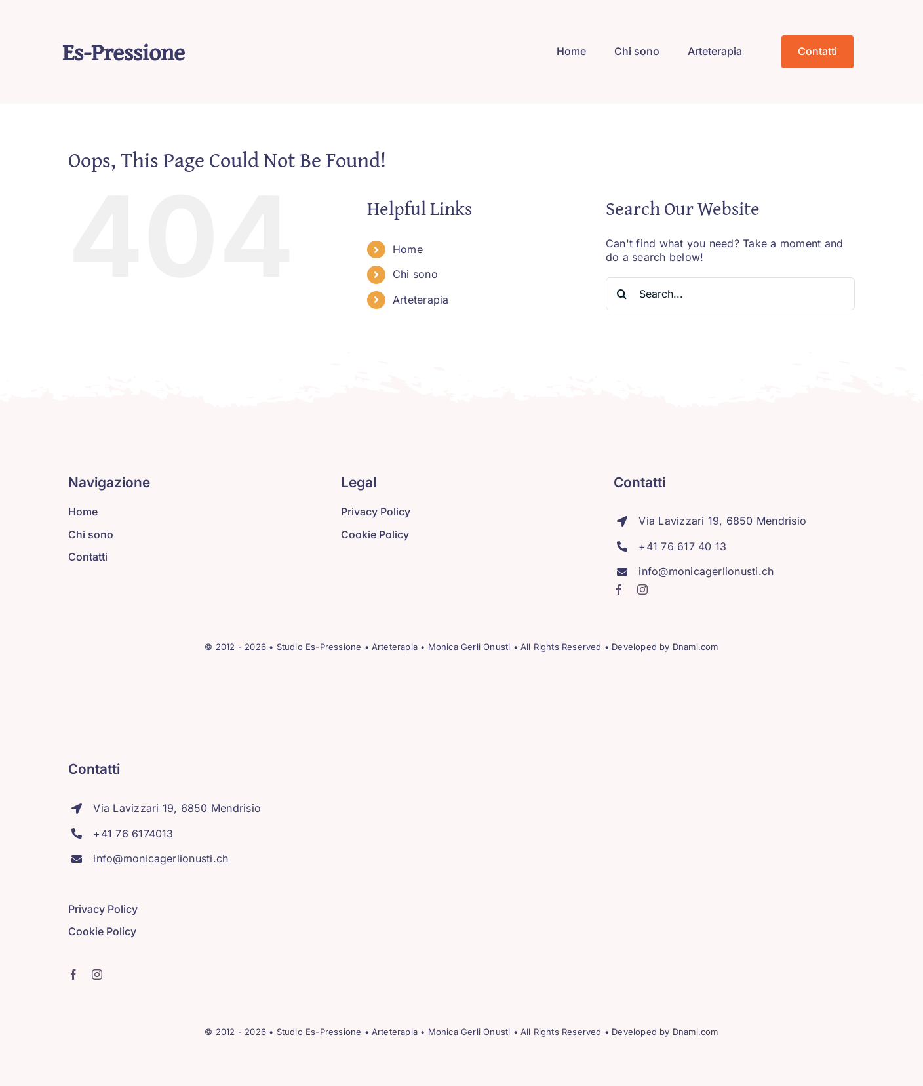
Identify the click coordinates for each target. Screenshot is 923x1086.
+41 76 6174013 (133, 833)
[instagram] (642, 589)
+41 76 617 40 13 (682, 546)
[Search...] (730, 293)
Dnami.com (695, 646)
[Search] (622, 293)
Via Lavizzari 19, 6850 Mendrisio (722, 520)
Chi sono (415, 274)
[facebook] (619, 589)
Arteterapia (421, 299)
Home (408, 249)
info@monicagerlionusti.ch (706, 571)
